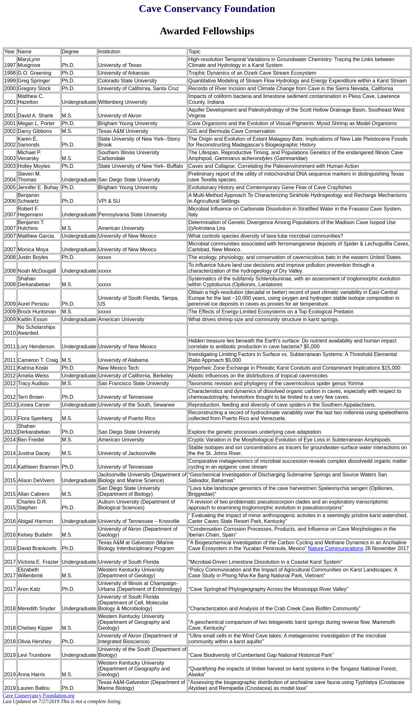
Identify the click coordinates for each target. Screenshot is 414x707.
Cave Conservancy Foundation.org (38, 695)
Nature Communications (336, 548)
